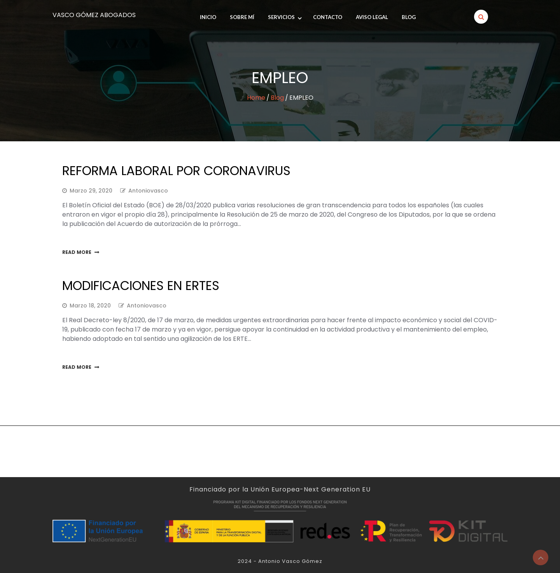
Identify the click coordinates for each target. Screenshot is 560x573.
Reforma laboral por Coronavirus (176, 170)
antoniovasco (148, 190)
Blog (409, 17)
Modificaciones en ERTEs (140, 285)
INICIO (208, 17)
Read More (76, 252)
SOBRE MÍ (242, 17)
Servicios (281, 17)
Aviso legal (372, 17)
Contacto (327, 17)
